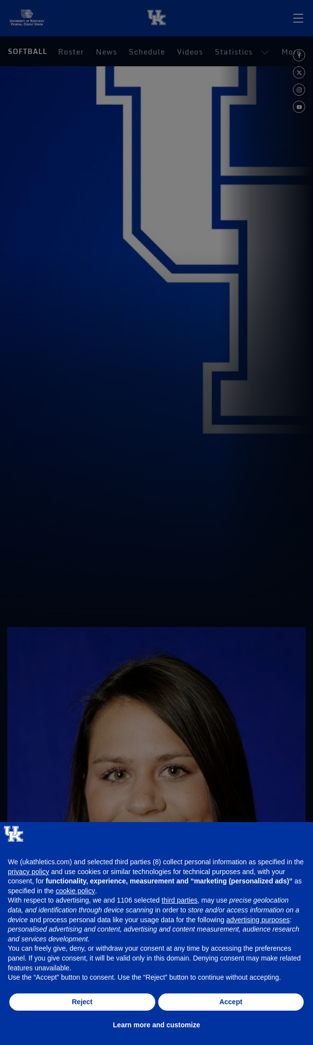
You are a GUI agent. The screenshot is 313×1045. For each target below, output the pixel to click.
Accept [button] (230, 1002)
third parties (180, 900)
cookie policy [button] (75, 891)
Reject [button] (82, 1002)
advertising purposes (257, 920)
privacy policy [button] (28, 872)
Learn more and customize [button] (156, 1025)
